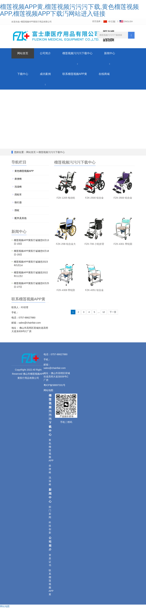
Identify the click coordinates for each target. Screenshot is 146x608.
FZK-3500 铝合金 (123, 197)
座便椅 (18, 178)
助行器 (18, 202)
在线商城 (104, 73)
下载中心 (22, 73)
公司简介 (45, 53)
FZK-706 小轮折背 (94, 244)
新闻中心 (109, 53)
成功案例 (45, 73)
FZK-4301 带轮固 (123, 244)
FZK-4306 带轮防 (66, 290)
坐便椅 (50, 469)
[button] (77, 63)
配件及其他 (20, 218)
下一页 (113, 312)
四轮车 (18, 194)
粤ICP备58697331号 (54, 385)
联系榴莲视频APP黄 (74, 73)
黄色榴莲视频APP (24, 171)
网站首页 (22, 53)
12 (103, 312)
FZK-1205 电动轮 (66, 197)
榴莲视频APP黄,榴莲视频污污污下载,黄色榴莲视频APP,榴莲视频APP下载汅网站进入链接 (69, 10)
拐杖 (17, 210)
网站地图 (49, 390)
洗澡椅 (18, 186)
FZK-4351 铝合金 (94, 290)
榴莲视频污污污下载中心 (77, 53)
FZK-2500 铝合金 (94, 197)
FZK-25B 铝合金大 (66, 244)
